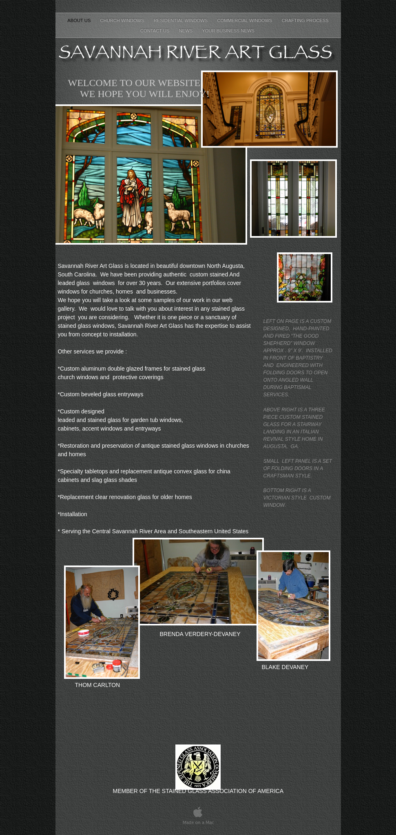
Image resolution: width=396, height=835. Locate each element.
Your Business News (229, 30)
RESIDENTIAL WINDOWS (181, 20)
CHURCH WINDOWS (122, 20)
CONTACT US (155, 30)
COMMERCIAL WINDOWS (245, 20)
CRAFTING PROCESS (305, 20)
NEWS (186, 30)
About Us (79, 20)
